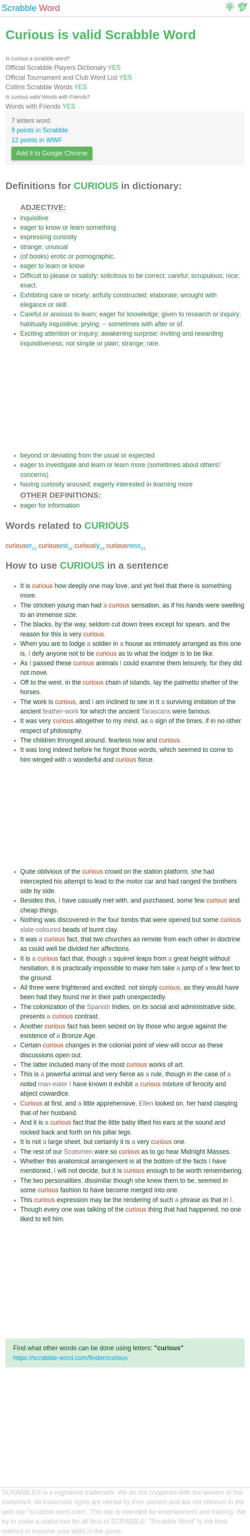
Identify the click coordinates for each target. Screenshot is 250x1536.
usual (111, 455)
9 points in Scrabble (39, 130)
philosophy (65, 730)
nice (232, 275)
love (121, 586)
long (45, 749)
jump (189, 968)
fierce (127, 1074)
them (174, 663)
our (57, 1151)
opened (179, 919)
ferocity (202, 1084)
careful (178, 275)
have (69, 900)
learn (77, 227)
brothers (225, 881)
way (79, 624)
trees (146, 624)
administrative (201, 1006)
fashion (70, 1190)
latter (40, 1064)
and (187, 333)
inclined (117, 701)
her (94, 948)
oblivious (49, 871)
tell (47, 1219)
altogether (90, 720)
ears (169, 1122)
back (48, 1132)
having (29, 484)
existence (33, 1035)
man (83, 605)
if (172, 605)
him (25, 759)
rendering (137, 1200)
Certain (30, 1045)
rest (38, 1151)
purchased (158, 900)
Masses (218, 1151)
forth (75, 1132)
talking (96, 1209)
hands (195, 605)
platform (176, 871)
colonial (120, 1045)
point (140, 1045)
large (55, 1141)
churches (118, 939)
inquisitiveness (41, 343)
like (207, 653)
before (83, 749)
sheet (72, 1141)
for (121, 314)
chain (113, 682)
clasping (226, 1103)
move (39, 672)
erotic (58, 256)
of (25, 256)
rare (152, 343)
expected (141, 455)
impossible (108, 968)
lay (158, 682)
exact (28, 285)
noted (28, 1084)
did (237, 663)
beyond (30, 455)
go (161, 1151)
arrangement (109, 1161)
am (99, 701)
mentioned (35, 1170)
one (94, 586)
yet (148, 586)
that (171, 586)
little (89, 1103)
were (213, 605)
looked (164, 1103)
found (71, 997)
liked (26, 1219)
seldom (99, 624)
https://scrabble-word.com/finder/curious (70, 1358)
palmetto (186, 682)
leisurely (194, 663)
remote (152, 939)
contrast (86, 1016)
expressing (35, 237)
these (63, 663)
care (56, 295)
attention (57, 333)
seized (117, 1026)
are (55, 643)
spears (195, 624)
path (119, 997)
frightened (75, 987)
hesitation (34, 968)
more (137, 464)
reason (30, 634)
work (40, 701)
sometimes (124, 324)
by (58, 624)
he (98, 749)
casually (89, 900)
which (98, 711)
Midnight (193, 1151)
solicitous (113, 275)
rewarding (209, 333)
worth (194, 1170)
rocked (30, 1132)
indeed (62, 749)
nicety (80, 295)
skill (61, 304)
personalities (63, 1180)
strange (31, 247)
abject (28, 1093)
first (56, 1103)
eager (28, 227)
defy (38, 653)
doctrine (228, 939)
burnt (96, 929)
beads (71, 929)
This (26, 1074)
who (169, 1026)
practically (77, 968)
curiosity (65, 237)
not (70, 343)
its (145, 1006)
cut (115, 624)
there (186, 586)
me (85, 997)
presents (32, 1016)
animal (81, 1074)
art (179, 1064)
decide (88, 1170)
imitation (206, 701)
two (98, 939)
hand (205, 1103)
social (158, 1006)
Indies (120, 1006)
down (129, 624)
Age (89, 1035)
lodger (170, 653)
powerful (58, 1074)
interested (130, 484)
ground (41, 978)
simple (86, 343)
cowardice (53, 1093)
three (36, 987)
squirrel (124, 958)
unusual (56, 247)
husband (63, 1113)
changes (77, 1045)
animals (107, 663)
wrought (191, 295)
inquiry (229, 314)
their (104, 997)
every (52, 1209)
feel (159, 586)
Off (24, 682)
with (211, 295)
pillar (110, 1132)
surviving (179, 701)
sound (204, 1122)
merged (141, 1190)
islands (140, 682)
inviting (170, 333)
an (31, 614)
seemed (189, 749)
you (44, 643)
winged (42, 759)
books (38, 256)
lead (101, 881)
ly (89, 545)
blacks (42, 624)
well (51, 948)
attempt (74, 881)
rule (156, 1074)
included (61, 1064)
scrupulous (206, 275)
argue (185, 1026)
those (129, 749)
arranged (195, 643)
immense (49, 614)
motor (134, 881)
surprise (145, 333)
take (168, 968)
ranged (190, 881)
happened (203, 1209)
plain (111, 343)
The (25, 605)
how (60, 586)
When (28, 643)
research (198, 314)
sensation (145, 605)
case (211, 1074)
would (214, 987)
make (140, 968)
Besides (31, 900)
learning (164, 484)
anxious (61, 314)
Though (31, 1209)
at (47, 1103)
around (95, 740)
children (44, 740)
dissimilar (98, 1180)
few (199, 900)
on (127, 871)
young (66, 605)
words (147, 749)
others (209, 464)
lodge (77, 643)
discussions (37, 1055)
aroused (78, 484)
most (118, 1064)
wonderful (87, 759)
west (55, 682)
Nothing (31, 919)
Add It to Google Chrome (52, 153)
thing (155, 1209)
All (23, 987)
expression (72, 1200)
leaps (144, 958)
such (166, 1200)
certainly (107, 1141)
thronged (70, 740)
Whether (32, 1161)
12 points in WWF (36, 140)
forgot (111, 749)
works (157, 1064)
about (190, 464)
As (24, 663)
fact (72, 939)
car (148, 881)
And (26, 1122)
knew (154, 1180)
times (194, 720)
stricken (44, 605)
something (101, 227)
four (113, 919)
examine (153, 663)
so (113, 1151)
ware (101, 1151)
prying (90, 324)
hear (172, 1151)
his (180, 605)
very (75, 634)
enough (157, 1170)
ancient (30, 711)
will (174, 1045)
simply (148, 987)
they (225, 663)
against (205, 1026)
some (184, 900)
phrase (190, 1200)
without (219, 958)
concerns (33, 474)
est (55, 545)
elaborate (163, 295)
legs (124, 1132)
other (233, 720)
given (169, 314)
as (165, 605)
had (96, 605)
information (64, 505)
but (196, 919)
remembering (222, 1170)
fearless (120, 740)
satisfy (87, 275)
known (98, 1084)
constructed (129, 295)
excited (114, 987)
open (62, 1055)
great (181, 958)
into (159, 1190)
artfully (101, 295)
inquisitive (34, 218)
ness (126, 545)
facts (200, 1161)
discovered (73, 919)
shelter (210, 682)
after (161, 324)
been (27, 997)
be (139, 275)
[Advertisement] (132, 399)
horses (30, 692)
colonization (50, 1006)
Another (31, 1026)
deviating (63, 455)
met (108, 900)
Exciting (31, 333)
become (117, 1190)
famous (198, 711)
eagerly (104, 484)
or (65, 227)
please (59, 275)
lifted (144, 1122)
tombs (130, 919)
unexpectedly (146, 997)
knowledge (142, 314)
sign (161, 720)
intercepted (36, 881)
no (221, 720)
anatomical (73, 1161)
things (48, 910)
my (117, 720)
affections (115, 948)
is (28, 586)
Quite (28, 871)
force (145, 759)
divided (78, 948)
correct (155, 275)
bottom (164, 1161)
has (84, 1026)
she (196, 871)
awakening (116, 333)
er (21, 545)
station (153, 871)
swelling (233, 605)
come (217, 749)
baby (129, 1122)
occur (189, 1045)
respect (30, 730)
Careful (30, 314)
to (41, 227)
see (142, 701)
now (138, 740)
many (83, 1064)
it (157, 701)
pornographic (95, 256)
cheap (29, 910)
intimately (166, 643)
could (131, 663)
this (56, 634)
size (70, 614)
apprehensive (115, 1103)
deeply (77, 586)
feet (227, 968)
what (141, 653)
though (96, 958)
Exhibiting (34, 295)
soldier (101, 643)
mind (130, 720)
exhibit (123, 1084)
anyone (56, 653)
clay (111, 929)
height (199, 958)
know (52, 227)
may (108, 586)
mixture (173, 1084)
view (162, 1045)
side (26, 891)
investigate (60, 464)
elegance (33, 304)
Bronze (72, 1035)
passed (43, 663)
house (134, 643)
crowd (113, 871)
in (148, 484)
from (84, 455)
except (164, 624)
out (75, 1055)
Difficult (30, 275)
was (31, 720)
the (97, 455)
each (185, 939)
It (22, 586)
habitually (33, 324)
